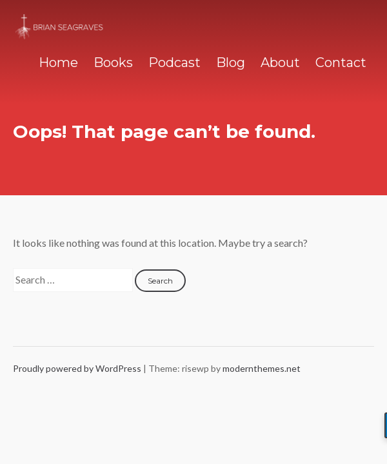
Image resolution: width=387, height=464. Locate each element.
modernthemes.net (262, 368)
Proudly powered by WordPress (78, 368)
